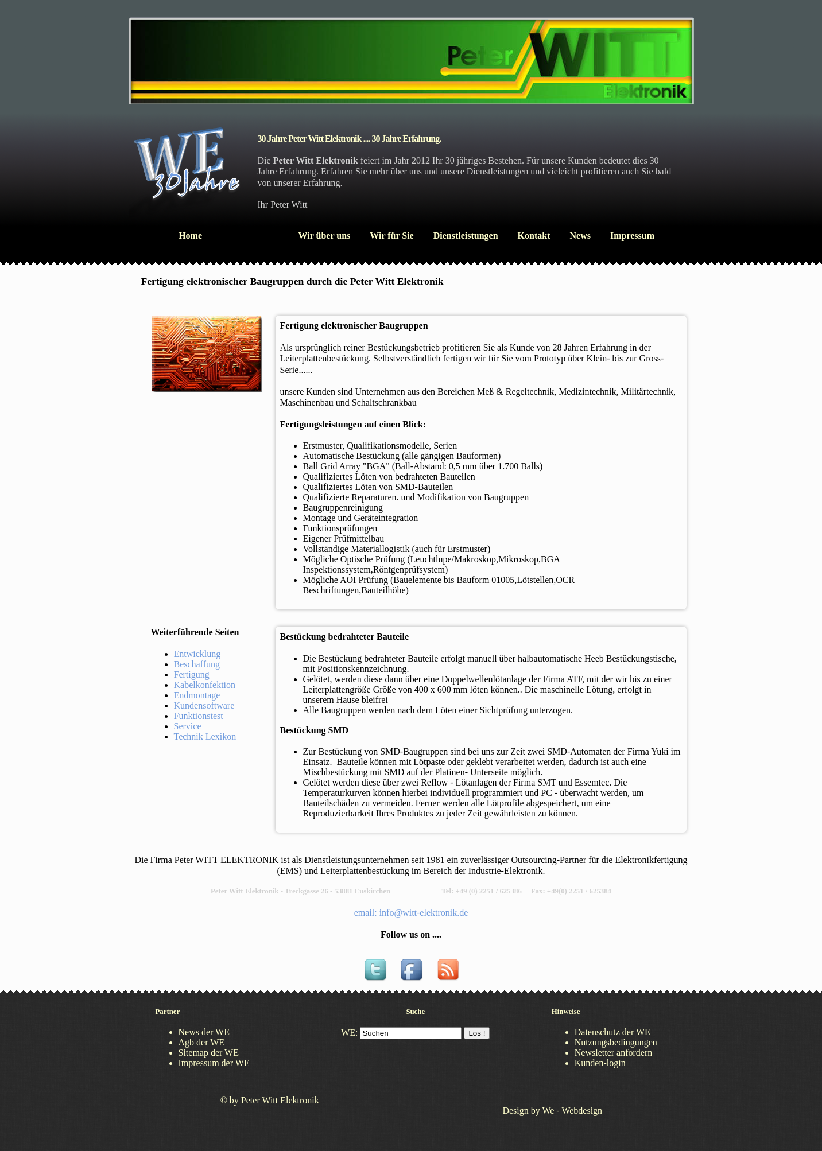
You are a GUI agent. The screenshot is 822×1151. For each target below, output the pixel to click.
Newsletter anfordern (614, 1052)
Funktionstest (198, 716)
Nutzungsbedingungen (616, 1042)
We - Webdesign (572, 1110)
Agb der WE (202, 1042)
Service (187, 726)
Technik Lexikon (205, 736)
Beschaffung (197, 664)
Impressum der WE (214, 1063)
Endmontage (197, 695)
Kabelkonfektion (205, 685)
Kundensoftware (204, 705)
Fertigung (192, 674)
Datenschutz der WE (612, 1032)
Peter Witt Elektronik (280, 1100)
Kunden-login (600, 1063)
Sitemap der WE (209, 1052)
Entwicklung (197, 654)
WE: (349, 1032)
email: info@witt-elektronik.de (411, 912)
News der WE (204, 1032)
